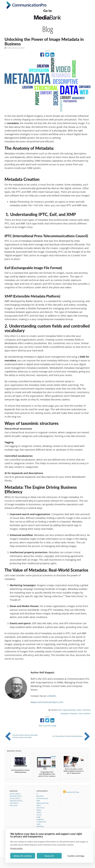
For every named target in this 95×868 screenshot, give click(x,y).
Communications (42, 798)
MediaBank (65, 713)
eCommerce (40, 808)
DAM (60, 710)
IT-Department (41, 822)
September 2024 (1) (16, 801)
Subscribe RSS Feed (72, 792)
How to (38, 815)
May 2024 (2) (14, 803)
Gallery (79, 710)
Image (38, 817)
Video (80, 713)
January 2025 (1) (15, 798)
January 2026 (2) (15, 794)
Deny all (49, 856)
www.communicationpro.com (47, 702)
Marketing (86, 710)
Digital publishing (69, 710)
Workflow (87, 713)
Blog (47, 29)
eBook (38, 805)
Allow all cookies (23, 856)
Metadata (73, 713)
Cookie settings (76, 856)
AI (37, 794)
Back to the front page (47, 725)
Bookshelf (39, 796)
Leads (38, 824)
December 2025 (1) (16, 796)
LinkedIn (51, 695)
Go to (47, 11)
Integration (40, 819)
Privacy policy (16, 848)
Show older (13, 805)
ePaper (38, 810)
